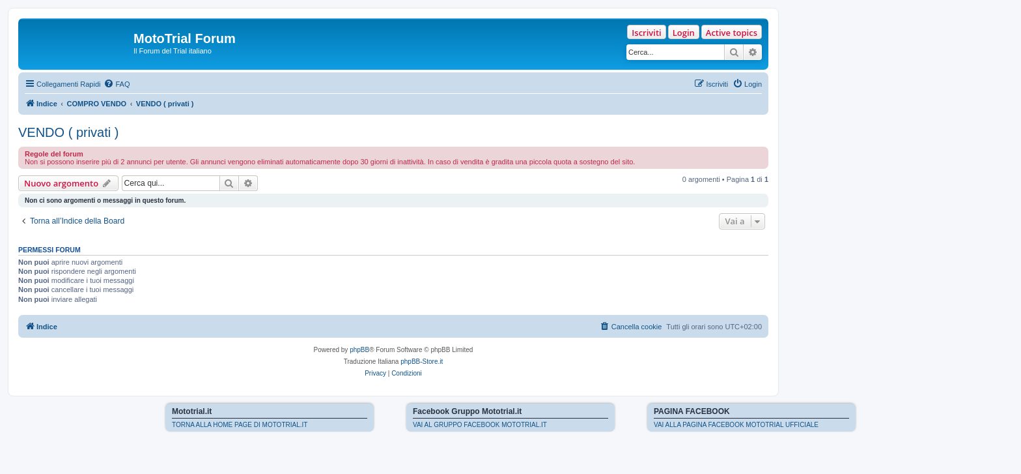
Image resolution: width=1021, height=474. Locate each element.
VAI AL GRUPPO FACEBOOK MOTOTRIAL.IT (480, 424)
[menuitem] (117, 84)
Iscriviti (646, 32)
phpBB (359, 349)
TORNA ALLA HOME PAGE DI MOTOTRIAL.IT (239, 424)
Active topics (731, 32)
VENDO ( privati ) (68, 132)
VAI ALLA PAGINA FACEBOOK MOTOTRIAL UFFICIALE (736, 424)
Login (684, 32)
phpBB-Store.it (421, 361)
